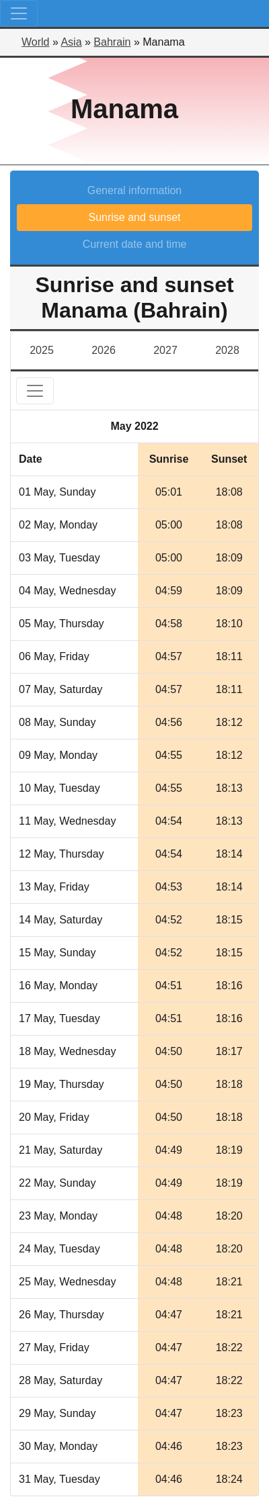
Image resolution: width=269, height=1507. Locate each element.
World (36, 42)
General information (134, 190)
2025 (42, 350)
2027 (165, 350)
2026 (103, 350)
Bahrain (111, 42)
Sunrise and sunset (135, 217)
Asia (71, 42)
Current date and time (135, 244)
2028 (227, 350)
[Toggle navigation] (19, 13)
